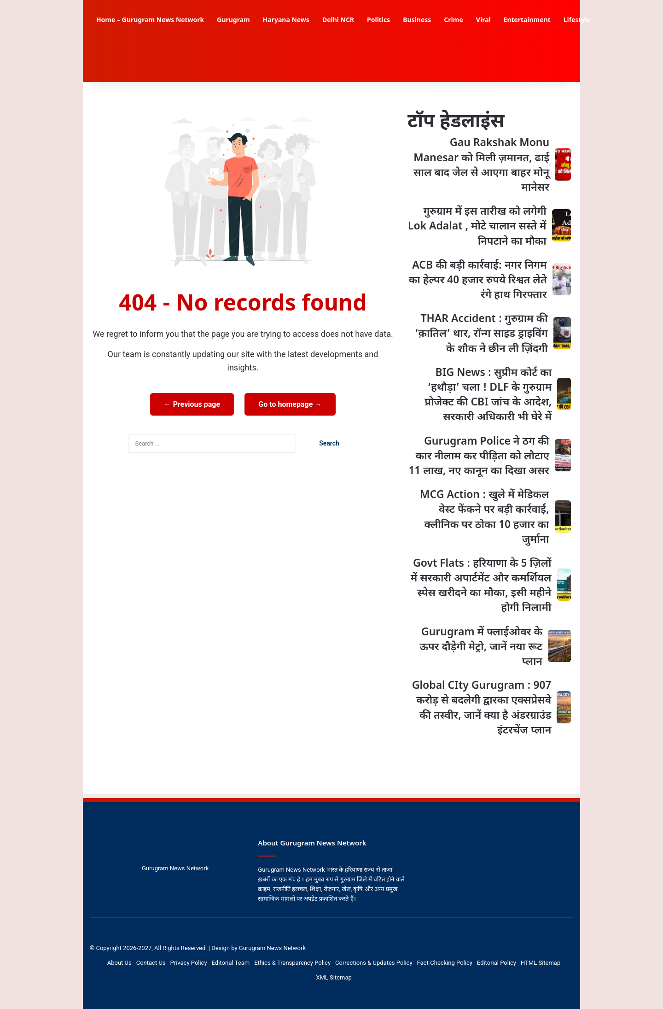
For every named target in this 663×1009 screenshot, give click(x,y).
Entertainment (527, 20)
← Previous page (192, 404)
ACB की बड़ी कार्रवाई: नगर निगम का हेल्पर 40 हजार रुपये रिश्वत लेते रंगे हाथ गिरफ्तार (478, 280)
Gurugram (233, 20)
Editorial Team (231, 962)
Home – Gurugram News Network (150, 20)
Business (417, 20)
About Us (119, 962)
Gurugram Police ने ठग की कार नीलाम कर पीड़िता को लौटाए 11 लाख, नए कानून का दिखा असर (478, 456)
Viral (483, 20)
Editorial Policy (496, 962)
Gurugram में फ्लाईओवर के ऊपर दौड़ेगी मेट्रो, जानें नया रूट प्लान (480, 647)
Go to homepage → (290, 404)
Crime (453, 20)
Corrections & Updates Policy (374, 962)
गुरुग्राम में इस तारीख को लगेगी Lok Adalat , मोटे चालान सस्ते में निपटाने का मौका (477, 226)
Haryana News (286, 20)
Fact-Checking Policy (444, 962)
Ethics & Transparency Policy (292, 962)
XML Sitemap (334, 977)
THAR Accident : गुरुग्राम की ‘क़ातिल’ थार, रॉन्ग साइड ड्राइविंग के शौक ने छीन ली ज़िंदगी (481, 334)
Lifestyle (577, 20)
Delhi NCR (338, 20)
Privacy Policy (188, 962)
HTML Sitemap (540, 962)
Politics (378, 20)
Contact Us (151, 962)
